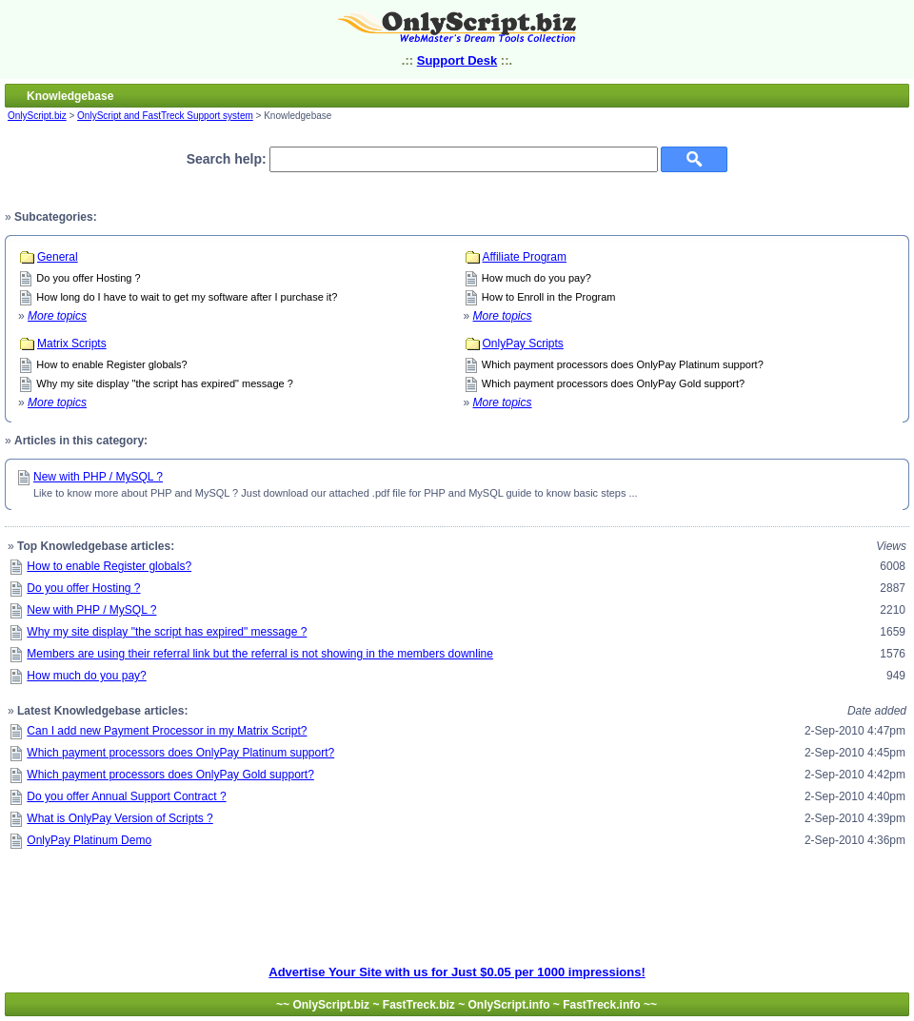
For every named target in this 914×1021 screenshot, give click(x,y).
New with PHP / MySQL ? (98, 476)
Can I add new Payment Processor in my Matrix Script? (167, 730)
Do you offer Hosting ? (88, 278)
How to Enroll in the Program (549, 297)
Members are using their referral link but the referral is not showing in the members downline (260, 653)
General (57, 257)
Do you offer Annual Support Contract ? (126, 796)
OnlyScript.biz (37, 115)
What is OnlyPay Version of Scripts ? (119, 818)
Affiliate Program (524, 257)
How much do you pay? (536, 278)
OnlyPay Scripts (523, 343)
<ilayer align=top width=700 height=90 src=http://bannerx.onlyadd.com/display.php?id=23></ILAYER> (457, 922)
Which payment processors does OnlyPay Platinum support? (623, 364)
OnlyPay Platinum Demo (89, 840)
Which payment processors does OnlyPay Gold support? (613, 383)
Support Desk (457, 60)
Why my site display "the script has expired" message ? (164, 383)
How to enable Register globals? (111, 364)
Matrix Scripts (72, 343)
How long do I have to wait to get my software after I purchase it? (186, 297)
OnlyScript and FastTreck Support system (165, 115)
